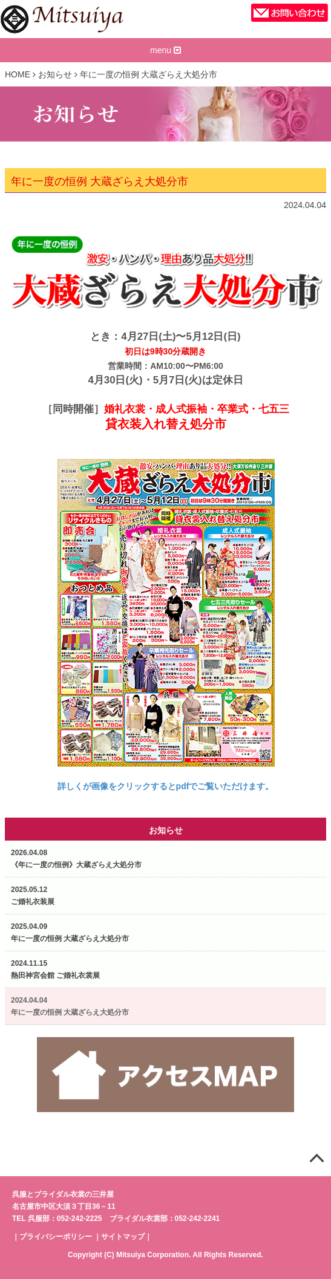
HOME (17, 74)
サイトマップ (123, 1236)
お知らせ (55, 74)
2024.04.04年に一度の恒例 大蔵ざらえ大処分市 (70, 1006)
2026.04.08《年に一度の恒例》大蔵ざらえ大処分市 (76, 858)
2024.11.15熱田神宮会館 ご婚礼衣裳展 (55, 969)
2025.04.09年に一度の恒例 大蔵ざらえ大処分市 (70, 932)
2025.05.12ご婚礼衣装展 (32, 895)
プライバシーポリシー (55, 1236)
